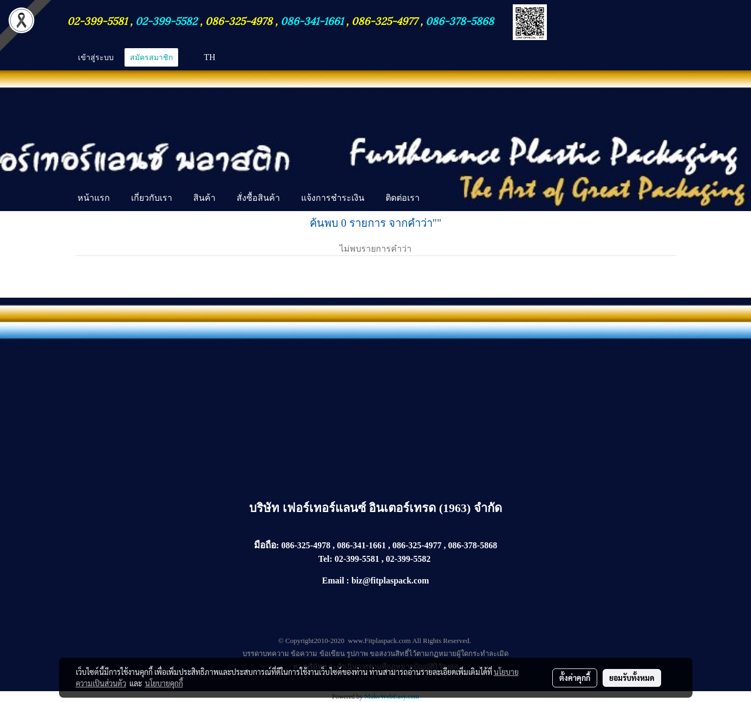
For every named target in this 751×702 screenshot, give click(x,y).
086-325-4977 (384, 20)
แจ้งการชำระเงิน (332, 197)
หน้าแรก (93, 197)
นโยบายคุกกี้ (164, 683)
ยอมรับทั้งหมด (632, 678)
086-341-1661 (313, 20)
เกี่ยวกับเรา (151, 197)
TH (203, 57)
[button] (439, 199)
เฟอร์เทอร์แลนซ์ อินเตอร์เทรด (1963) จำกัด (392, 508)
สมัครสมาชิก (151, 58)
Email (333, 580)
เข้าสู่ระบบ (96, 58)
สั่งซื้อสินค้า (258, 197)
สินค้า (204, 197)
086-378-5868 (460, 20)
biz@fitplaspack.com (390, 580)
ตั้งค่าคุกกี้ (574, 678)
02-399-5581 (98, 20)
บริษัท (266, 508)
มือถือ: (266, 545)
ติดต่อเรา (403, 197)
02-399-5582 (166, 20)
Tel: (325, 558)
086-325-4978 (238, 20)
